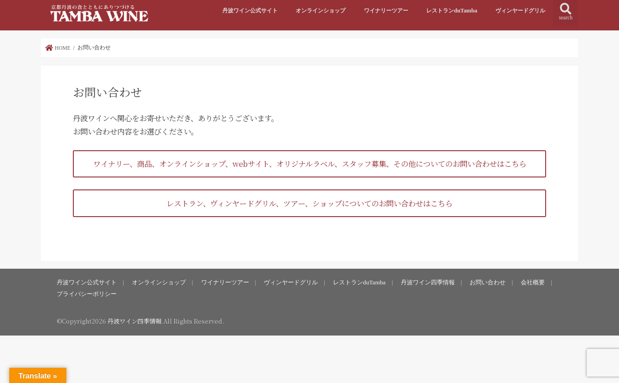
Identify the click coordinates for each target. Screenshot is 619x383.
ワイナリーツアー (386, 10)
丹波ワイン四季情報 (428, 282)
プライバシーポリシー (87, 293)
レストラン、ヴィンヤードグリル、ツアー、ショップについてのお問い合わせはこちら (309, 203)
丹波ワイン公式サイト (250, 10)
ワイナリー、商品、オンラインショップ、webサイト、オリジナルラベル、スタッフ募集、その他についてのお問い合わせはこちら (309, 163)
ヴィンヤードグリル (520, 10)
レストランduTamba (451, 10)
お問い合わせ (488, 282)
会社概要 (533, 282)
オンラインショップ (320, 10)
